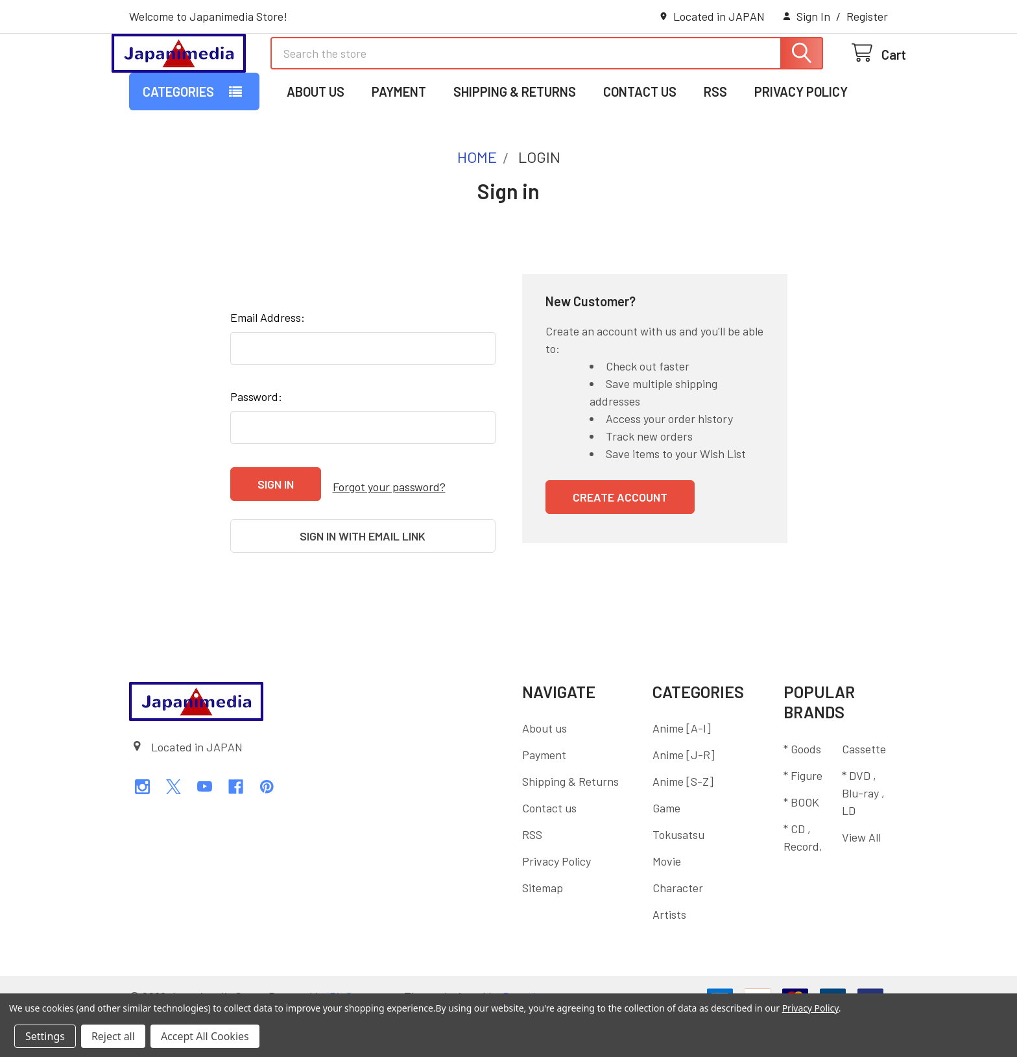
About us (315, 144)
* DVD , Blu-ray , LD (863, 832)
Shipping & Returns (514, 144)
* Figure (803, 815)
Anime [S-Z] (682, 821)
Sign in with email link (362, 583)
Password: (256, 450)
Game (666, 848)
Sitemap (542, 928)
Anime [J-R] (683, 795)
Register (867, 16)
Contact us (639, 144)
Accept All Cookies (205, 1036)
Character (677, 928)
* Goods (802, 788)
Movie (666, 901)
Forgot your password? (389, 536)
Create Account (620, 550)
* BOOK (801, 841)
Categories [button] (178, 144)
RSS (715, 144)
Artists (669, 954)
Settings (45, 1036)
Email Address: (267, 370)
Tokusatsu (678, 875)
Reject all (113, 1036)
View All (861, 876)
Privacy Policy (801, 144)
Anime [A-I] (681, 768)
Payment (399, 144)
